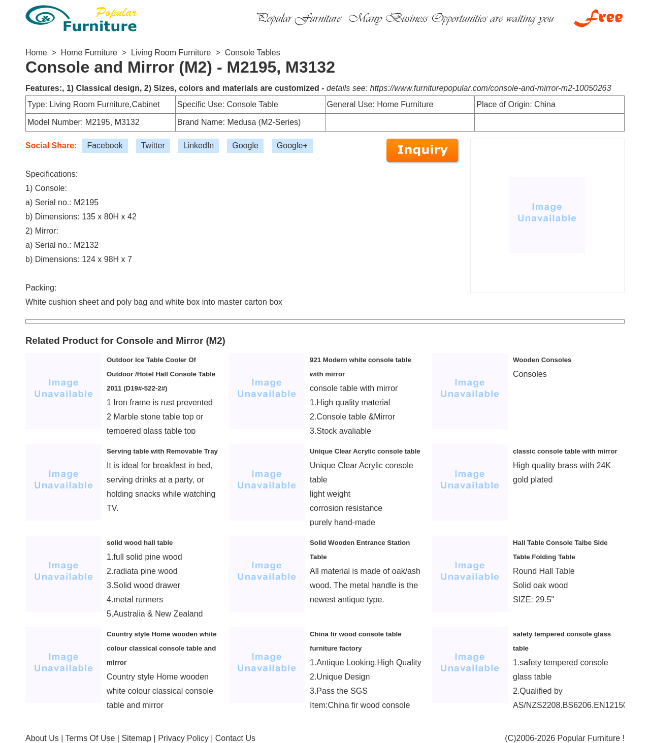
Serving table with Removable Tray (162, 451)
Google (245, 145)
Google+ (292, 145)
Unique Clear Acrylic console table (365, 451)
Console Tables (252, 52)
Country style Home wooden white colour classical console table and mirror (162, 648)
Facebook (104, 145)
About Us (42, 738)
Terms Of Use (90, 738)
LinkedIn (198, 145)
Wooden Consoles (542, 360)
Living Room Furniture (171, 52)
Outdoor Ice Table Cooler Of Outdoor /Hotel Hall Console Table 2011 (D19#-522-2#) (161, 374)
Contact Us (235, 738)
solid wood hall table (140, 542)
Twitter (153, 145)
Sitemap (136, 738)
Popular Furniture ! (591, 738)
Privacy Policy (183, 738)
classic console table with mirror (565, 451)
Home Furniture (89, 52)
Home (36, 52)
